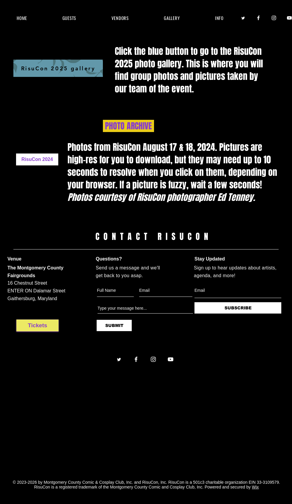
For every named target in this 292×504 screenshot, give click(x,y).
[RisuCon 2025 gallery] (58, 68)
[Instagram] (274, 18)
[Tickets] (37, 325)
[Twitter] (243, 18)
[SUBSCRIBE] (237, 308)
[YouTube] (170, 359)
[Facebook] (258, 18)
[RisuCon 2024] (37, 159)
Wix (255, 487)
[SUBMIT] (114, 325)
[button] (69, 18)
